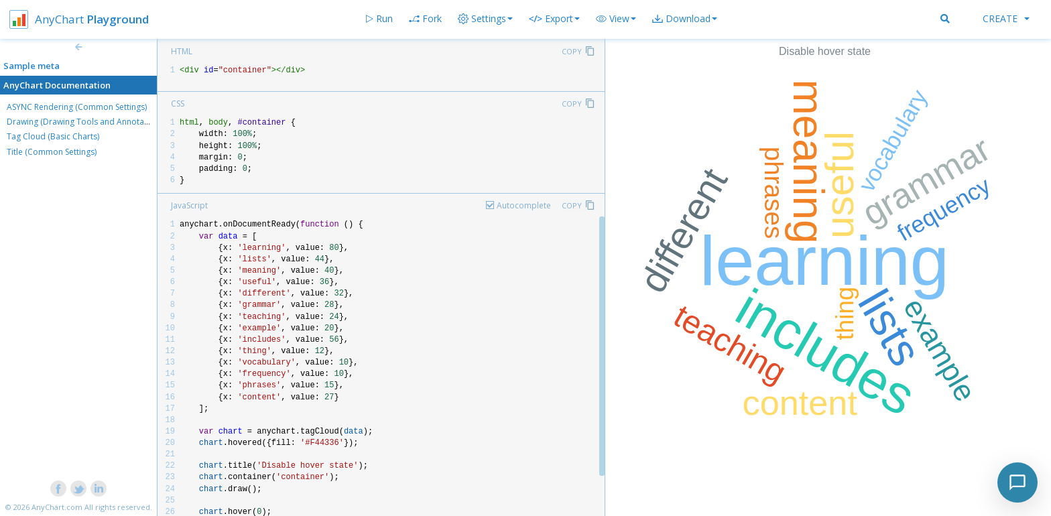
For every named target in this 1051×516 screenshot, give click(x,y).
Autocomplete (524, 205)
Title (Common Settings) (52, 151)
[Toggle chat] (1017, 482)
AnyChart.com (57, 507)
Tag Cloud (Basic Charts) (53, 136)
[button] (616, 18)
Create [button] (1006, 18)
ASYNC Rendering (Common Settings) (77, 107)
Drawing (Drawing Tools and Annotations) (86, 121)
